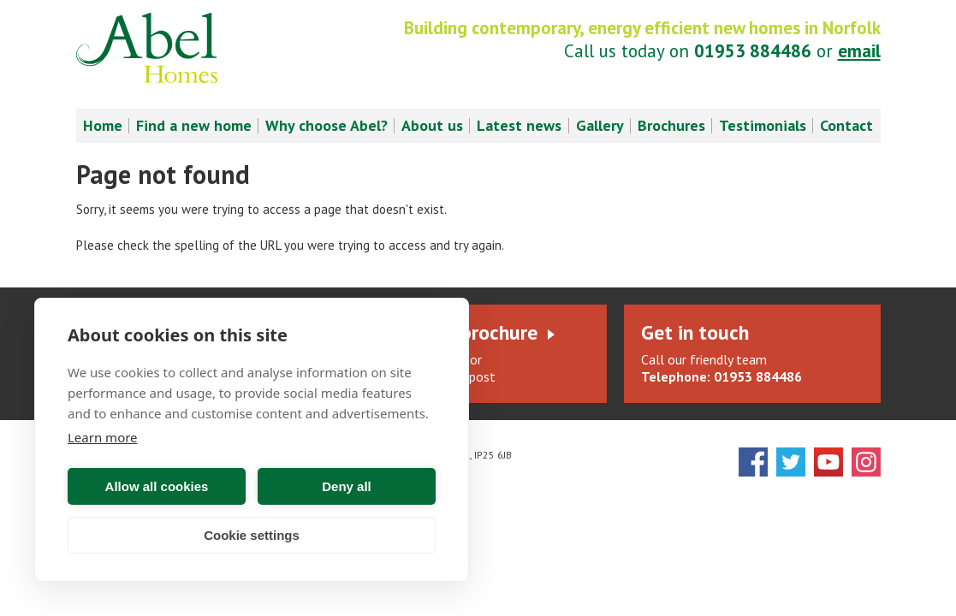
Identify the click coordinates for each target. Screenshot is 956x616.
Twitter (790, 462)
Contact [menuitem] (846, 125)
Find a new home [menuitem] (194, 125)
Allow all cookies (157, 486)
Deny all (346, 486)
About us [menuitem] (432, 125)
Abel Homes (146, 48)
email (859, 50)
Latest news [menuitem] (519, 125)
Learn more (103, 437)
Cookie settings (252, 535)
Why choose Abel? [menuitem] (326, 125)
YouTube (828, 462)
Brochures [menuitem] (671, 125)
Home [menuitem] (102, 125)
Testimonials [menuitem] (762, 125)
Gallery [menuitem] (600, 125)
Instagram (866, 462)
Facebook (753, 462)
